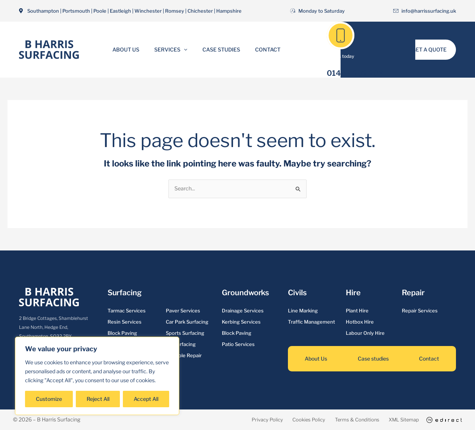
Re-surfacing (181, 345)
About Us (132, 49)
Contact (261, 49)
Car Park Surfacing (187, 322)
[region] (97, 376)
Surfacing (125, 293)
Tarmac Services (127, 311)
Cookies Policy (282, 420)
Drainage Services (243, 311)
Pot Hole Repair (184, 356)
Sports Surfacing (185, 333)
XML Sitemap (395, 420)
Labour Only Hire (365, 333)
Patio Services (238, 345)
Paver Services (183, 311)
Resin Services (125, 322)
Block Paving (122, 333)
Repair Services (420, 311)
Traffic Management (311, 322)
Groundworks (245, 293)
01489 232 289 (355, 73)
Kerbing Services (241, 322)
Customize (49, 399)
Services (172, 49)
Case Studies (219, 49)
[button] (186, 49)
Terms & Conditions (339, 420)
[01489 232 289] (340, 35)
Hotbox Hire (360, 322)
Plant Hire (357, 311)
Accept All (146, 399)
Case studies (373, 359)
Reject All (98, 399)
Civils (297, 293)
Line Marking (303, 311)
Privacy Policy (232, 420)
